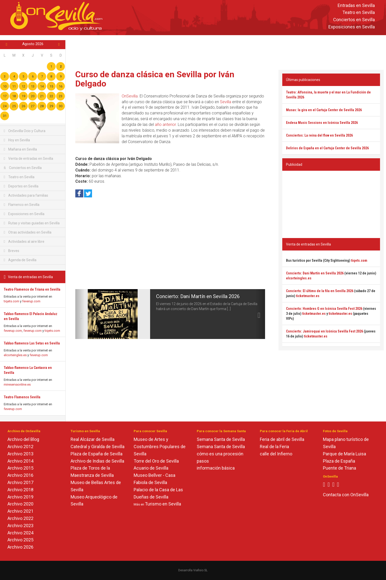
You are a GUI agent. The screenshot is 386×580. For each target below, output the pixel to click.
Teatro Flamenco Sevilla (22, 397)
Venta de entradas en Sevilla (28, 159)
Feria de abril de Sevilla (282, 439)
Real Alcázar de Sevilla (92, 439)
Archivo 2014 (20, 461)
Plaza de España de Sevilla (96, 453)
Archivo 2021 (20, 511)
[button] (80, 314)
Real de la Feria (274, 446)
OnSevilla (130, 96)
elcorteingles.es (15, 355)
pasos (203, 461)
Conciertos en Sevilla (354, 19)
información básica (216, 468)
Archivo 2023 (20, 525)
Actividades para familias (26, 195)
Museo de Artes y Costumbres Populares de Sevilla (160, 446)
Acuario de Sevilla (151, 468)
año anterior (165, 124)
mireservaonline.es (17, 384)
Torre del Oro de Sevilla (156, 461)
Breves (11, 251)
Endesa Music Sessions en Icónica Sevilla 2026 (322, 123)
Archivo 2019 (20, 496)
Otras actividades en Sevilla (27, 232)
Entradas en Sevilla (356, 5)
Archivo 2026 (20, 547)
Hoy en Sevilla (17, 140)
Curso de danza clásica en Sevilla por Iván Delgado (154, 78)
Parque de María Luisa (344, 453)
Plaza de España (339, 461)
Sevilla (225, 101)
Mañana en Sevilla (20, 149)
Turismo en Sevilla (163, 503)
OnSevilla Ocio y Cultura (24, 131)
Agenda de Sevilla (20, 260)
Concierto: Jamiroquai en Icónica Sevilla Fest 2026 (324, 331)
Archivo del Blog (23, 439)
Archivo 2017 (20, 482)
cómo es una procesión (220, 453)
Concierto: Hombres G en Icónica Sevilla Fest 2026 (324, 309)
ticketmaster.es (307, 296)
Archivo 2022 (20, 518)
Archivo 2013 (20, 453)
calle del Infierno (276, 453)
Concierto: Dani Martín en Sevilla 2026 (198, 296)
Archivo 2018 (20, 489)
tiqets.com (11, 301)
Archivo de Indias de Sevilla (97, 461)
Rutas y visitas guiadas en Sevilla (32, 223)
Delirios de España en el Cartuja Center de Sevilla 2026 (327, 148)
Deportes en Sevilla (21, 186)
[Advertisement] (226, 51)
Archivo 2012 (20, 446)
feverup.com (31, 301)
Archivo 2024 (20, 532)
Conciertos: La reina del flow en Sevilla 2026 (319, 135)
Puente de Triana (339, 468)
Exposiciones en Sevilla (351, 26)
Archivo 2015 (20, 468)
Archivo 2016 (20, 475)
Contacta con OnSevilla (346, 494)
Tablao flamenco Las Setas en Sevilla (32, 343)
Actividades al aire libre (24, 242)
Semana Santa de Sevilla (221, 439)
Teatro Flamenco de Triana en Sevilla (32, 289)
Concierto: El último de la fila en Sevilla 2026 (319, 291)
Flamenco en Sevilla (21, 205)
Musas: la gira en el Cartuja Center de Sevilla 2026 (324, 110)
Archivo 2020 (20, 503)
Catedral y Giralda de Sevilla (97, 446)
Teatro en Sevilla (358, 12)
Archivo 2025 (20, 539)
